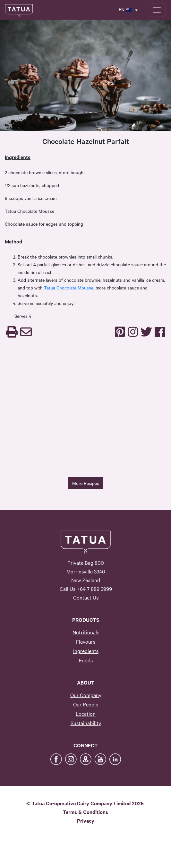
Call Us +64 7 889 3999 (86, 588)
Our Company (85, 694)
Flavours (85, 641)
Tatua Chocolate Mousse (68, 287)
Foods (86, 660)
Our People (85, 704)
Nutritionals (86, 632)
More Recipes (85, 483)
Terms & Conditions (85, 811)
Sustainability (86, 722)
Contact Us (85, 597)
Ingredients (85, 650)
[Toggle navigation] (157, 10)
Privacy (85, 820)
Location (86, 713)
